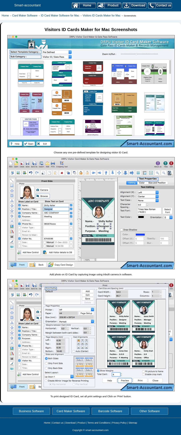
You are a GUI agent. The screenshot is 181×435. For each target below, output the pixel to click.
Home (5, 15)
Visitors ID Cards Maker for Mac (101, 15)
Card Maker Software (24, 15)
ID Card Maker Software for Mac (60, 15)
